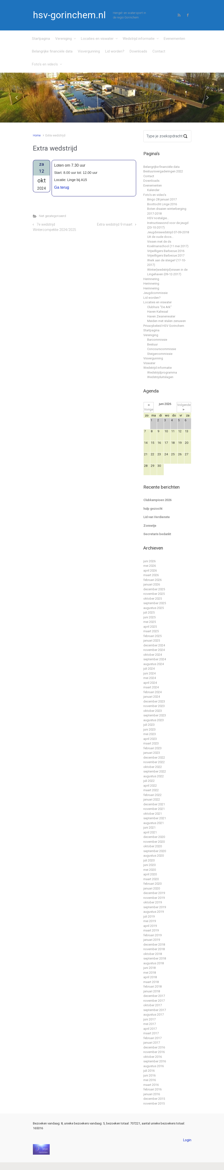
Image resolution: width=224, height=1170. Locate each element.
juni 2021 (149, 827)
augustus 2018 (153, 963)
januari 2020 (151, 888)
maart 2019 (151, 930)
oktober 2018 (152, 954)
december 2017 (154, 996)
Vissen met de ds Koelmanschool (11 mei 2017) (167, 244)
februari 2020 (152, 883)
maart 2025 (151, 631)
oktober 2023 (152, 711)
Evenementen (174, 38)
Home (37, 135)
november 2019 (154, 898)
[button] (17, 97)
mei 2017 (149, 1024)
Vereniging (63, 38)
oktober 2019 (152, 902)
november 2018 (154, 949)
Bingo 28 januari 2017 (162, 199)
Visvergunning (89, 51)
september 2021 (154, 818)
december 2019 (154, 893)
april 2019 (150, 926)
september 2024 (154, 659)
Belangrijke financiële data (52, 51)
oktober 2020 (152, 846)
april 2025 (150, 626)
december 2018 (154, 944)
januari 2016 (151, 1094)
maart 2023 (151, 743)
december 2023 (154, 701)
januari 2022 (151, 799)
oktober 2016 (152, 1057)
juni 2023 (149, 729)
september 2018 (154, 958)
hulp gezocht (152, 508)
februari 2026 (152, 580)
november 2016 (154, 1052)
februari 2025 (152, 636)
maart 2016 (151, 1085)
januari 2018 (151, 991)
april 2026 (150, 570)
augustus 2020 (153, 855)
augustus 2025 (153, 608)
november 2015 (154, 1103)
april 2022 (150, 785)
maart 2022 (151, 790)
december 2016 (154, 1047)
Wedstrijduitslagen (160, 377)
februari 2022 (152, 795)
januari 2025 (151, 640)
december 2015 (154, 1098)
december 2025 (154, 589)
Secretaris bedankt (157, 534)
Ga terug (61, 187)
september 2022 (154, 771)
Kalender (153, 190)
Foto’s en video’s (45, 64)
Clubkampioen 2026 (157, 500)
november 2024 (154, 650)
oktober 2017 (152, 1005)
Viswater (149, 363)
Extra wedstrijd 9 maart (114, 224)
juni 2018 (149, 968)
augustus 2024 (153, 664)
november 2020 (154, 841)
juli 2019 (149, 916)
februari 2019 (152, 935)
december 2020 (154, 837)
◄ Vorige (148, 407)
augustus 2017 (153, 1014)
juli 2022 (149, 781)
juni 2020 (149, 865)
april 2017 (150, 1028)
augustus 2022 (153, 776)
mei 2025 (149, 622)
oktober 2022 (152, 767)
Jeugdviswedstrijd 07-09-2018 (168, 232)
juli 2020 (149, 860)
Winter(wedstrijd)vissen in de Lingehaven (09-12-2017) (167, 272)
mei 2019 (149, 921)
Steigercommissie (159, 354)
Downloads (138, 51)
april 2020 (150, 874)
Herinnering (151, 279)
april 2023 (150, 739)
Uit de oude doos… (160, 237)
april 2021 (150, 832)
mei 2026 (149, 565)
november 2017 (154, 1000)
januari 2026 (151, 584)
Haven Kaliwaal (157, 311)
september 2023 (154, 715)
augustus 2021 (153, 823)
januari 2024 (151, 696)
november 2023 (154, 706)
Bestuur (152, 344)
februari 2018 (152, 986)
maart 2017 (151, 1033)
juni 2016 (149, 1075)
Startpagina (41, 38)
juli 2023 (149, 724)
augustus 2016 (153, 1066)
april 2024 (150, 682)
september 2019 (154, 907)
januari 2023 (151, 753)
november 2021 (154, 809)
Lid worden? (114, 51)
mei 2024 (149, 678)
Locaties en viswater (97, 38)
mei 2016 (149, 1080)
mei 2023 (149, 734)
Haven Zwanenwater (161, 316)
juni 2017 (149, 1019)
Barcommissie (157, 339)
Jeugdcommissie (155, 293)
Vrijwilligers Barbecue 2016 (165, 251)
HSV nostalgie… (158, 218)
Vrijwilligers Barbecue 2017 (165, 255)
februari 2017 (152, 1038)
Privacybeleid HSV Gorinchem (163, 326)
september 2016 (154, 1061)
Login (187, 1140)
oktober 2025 (152, 598)
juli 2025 (149, 612)
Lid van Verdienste (156, 517)
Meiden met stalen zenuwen (166, 321)
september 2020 (154, 851)
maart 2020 (151, 879)
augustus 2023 (153, 720)
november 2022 (154, 762)
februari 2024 (152, 692)
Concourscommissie (161, 349)
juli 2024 (149, 668)
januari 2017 (151, 1042)
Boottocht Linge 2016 (162, 204)
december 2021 (154, 804)
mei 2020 (149, 870)
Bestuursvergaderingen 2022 (163, 171)
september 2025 (154, 603)
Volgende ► (184, 407)
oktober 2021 (152, 813)
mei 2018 (149, 972)
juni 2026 (149, 561)
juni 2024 (149, 673)
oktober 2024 (152, 654)
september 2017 (154, 1010)
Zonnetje (149, 525)
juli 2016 (149, 1070)
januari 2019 (151, 940)
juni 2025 (149, 617)
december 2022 (154, 757)
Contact (158, 51)
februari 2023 (152, 748)
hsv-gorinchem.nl (69, 15)
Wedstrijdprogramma (162, 372)
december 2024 (154, 645)
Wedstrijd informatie (139, 38)
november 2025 (154, 594)
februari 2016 (152, 1089)
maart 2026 (151, 575)
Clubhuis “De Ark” (159, 307)
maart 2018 (151, 982)
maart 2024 (151, 687)
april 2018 (150, 977)
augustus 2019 (153, 911)
